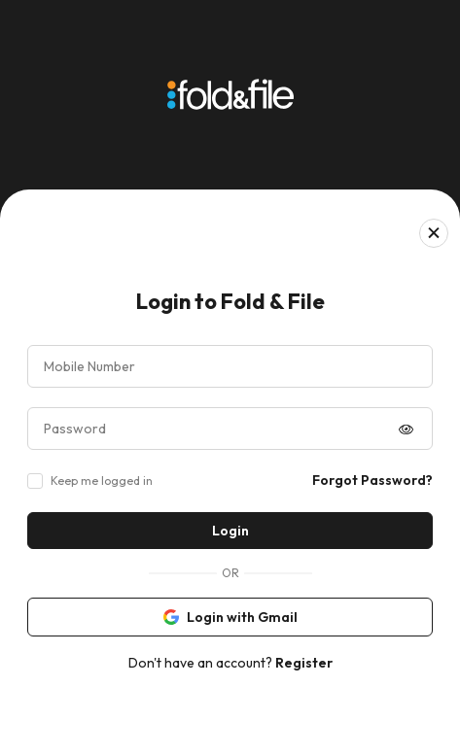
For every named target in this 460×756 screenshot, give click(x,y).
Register (304, 662)
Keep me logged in (102, 480)
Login (230, 530)
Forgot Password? (372, 480)
